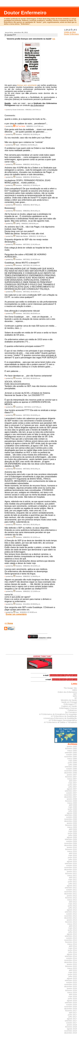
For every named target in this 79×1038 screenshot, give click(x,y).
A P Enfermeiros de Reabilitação (64, 716)
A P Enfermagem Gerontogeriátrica (63, 720)
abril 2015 (73, 970)
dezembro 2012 (70, 918)
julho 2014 (72, 952)
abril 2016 (73, 995)
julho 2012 (72, 908)
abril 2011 (73, 878)
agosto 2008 (72, 813)
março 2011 (72, 876)
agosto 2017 (72, 1019)
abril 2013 (73, 926)
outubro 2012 (71, 914)
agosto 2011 (72, 886)
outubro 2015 (71, 982)
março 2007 (72, 779)
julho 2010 (72, 859)
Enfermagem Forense (68, 708)
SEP (75, 694)
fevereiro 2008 (71, 801)
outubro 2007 (71, 793)
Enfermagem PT (70, 704)
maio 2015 (72, 972)
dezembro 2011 (70, 894)
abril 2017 (73, 1013)
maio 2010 (72, 855)
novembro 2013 (70, 940)
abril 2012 (73, 902)
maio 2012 (72, 904)
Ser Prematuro (71, 712)
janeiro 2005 (72, 747)
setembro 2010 (71, 863)
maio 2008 (72, 807)
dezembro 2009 (70, 845)
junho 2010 (72, 857)
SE (75, 698)
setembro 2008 (71, 815)
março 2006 (72, 759)
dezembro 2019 (70, 1033)
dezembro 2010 (70, 870)
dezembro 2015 (70, 986)
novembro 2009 (70, 843)
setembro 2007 (71, 791)
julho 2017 (72, 1017)
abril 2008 (73, 805)
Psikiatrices (72, 710)
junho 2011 (72, 882)
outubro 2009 (71, 841)
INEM (74, 690)
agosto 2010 (72, 861)
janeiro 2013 (72, 920)
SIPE (75, 696)
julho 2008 (72, 811)
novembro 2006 (70, 771)
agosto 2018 (72, 1029)
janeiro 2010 (72, 847)
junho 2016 (72, 999)
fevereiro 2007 (71, 777)
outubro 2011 (71, 890)
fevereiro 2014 (71, 942)
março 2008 (72, 803)
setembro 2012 (71, 912)
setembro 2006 (71, 767)
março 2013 (72, 924)
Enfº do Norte (20, 126)
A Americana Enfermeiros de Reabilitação (60, 718)
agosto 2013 (72, 934)
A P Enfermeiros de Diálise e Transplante (60, 722)
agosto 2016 (72, 1001)
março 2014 (72, 944)
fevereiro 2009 (71, 825)
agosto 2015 (72, 978)
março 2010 (72, 851)
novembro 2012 (70, 916)
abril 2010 (73, 853)
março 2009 (72, 827)
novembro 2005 (70, 757)
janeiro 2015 (72, 964)
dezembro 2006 (70, 773)
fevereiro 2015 (71, 966)
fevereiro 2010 (71, 849)
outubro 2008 (71, 817)
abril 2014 (73, 946)
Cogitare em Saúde (69, 706)
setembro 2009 (71, 839)
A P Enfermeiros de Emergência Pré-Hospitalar (58, 714)
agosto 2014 (72, 954)
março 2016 (72, 992)
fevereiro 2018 (71, 1027)
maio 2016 (72, 997)
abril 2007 (73, 781)
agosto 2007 (72, 789)
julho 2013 (72, 932)
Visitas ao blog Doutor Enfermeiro (71, 32)
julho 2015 (72, 976)
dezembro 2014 (70, 962)
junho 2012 (72, 906)
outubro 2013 (71, 938)
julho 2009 (72, 835)
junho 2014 (72, 950)
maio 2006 (72, 761)
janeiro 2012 (72, 896)
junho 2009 (72, 833)
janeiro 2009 (72, 823)
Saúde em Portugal (69, 702)
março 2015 (72, 968)
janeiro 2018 (72, 1025)
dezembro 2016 (70, 1009)
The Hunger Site (70, 688)
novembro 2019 (70, 1031)
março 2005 (72, 751)
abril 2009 (73, 829)
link (53, 39)
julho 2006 (72, 765)
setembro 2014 (71, 956)
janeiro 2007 (72, 775)
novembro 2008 (70, 819)
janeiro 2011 (72, 872)
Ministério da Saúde (69, 700)
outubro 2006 (71, 769)
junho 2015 (72, 974)
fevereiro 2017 (71, 1011)
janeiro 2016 (72, 988)
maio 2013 (72, 928)
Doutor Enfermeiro (25, 12)
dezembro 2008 (70, 821)
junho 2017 (72, 1015)
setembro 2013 (71, 936)
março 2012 (72, 900)
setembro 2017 (71, 1021)
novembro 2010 (70, 867)
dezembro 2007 (70, 797)
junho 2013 (72, 930)
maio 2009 (72, 831)
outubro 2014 (71, 958)
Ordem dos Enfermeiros (67, 692)
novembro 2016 (70, 1007)
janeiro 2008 (72, 799)
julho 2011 (72, 884)
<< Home (9, 623)
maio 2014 (72, 948)
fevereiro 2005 (71, 749)
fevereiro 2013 (71, 922)
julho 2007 (72, 787)
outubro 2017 (71, 1023)
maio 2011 (72, 880)
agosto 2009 (72, 837)
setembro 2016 (71, 1003)
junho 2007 (72, 785)
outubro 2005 (71, 755)
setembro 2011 (71, 888)
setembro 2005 (71, 753)
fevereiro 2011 (71, 874)
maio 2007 (72, 783)
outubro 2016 (71, 1005)
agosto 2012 (72, 910)
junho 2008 (72, 809)
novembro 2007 (70, 795)
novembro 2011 (70, 892)
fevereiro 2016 (71, 990)
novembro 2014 (70, 960)
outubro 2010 (71, 865)
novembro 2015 (70, 984)
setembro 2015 (71, 980)
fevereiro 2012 (71, 898)
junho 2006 (72, 763)
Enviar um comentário (16, 614)
